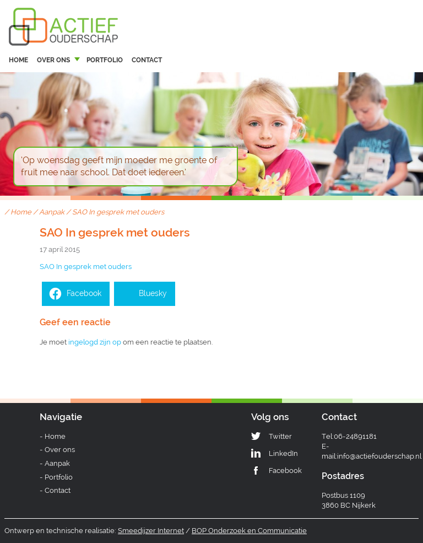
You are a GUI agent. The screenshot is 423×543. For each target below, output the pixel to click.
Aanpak (51, 212)
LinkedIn (283, 453)
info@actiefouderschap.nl (379, 456)
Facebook (285, 470)
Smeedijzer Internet (151, 530)
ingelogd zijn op (94, 342)
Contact (147, 60)
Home (18, 60)
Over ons (53, 60)
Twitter (280, 436)
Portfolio (104, 60)
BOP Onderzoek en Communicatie (249, 530)
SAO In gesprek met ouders (86, 266)
